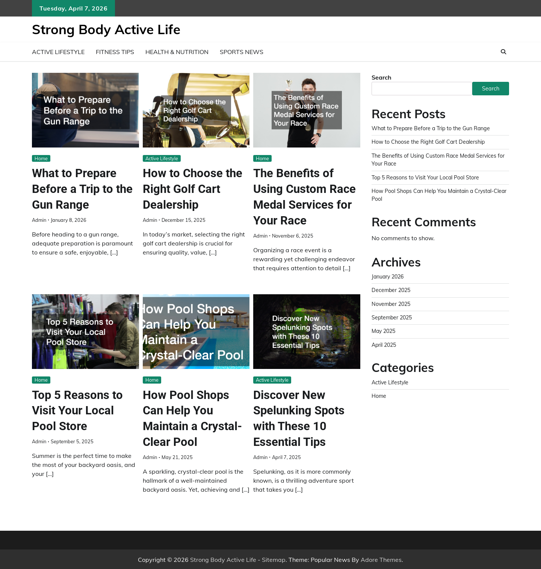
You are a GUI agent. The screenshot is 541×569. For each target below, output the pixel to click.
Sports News (241, 52)
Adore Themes (381, 559)
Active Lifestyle (58, 52)
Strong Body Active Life (106, 29)
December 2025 (392, 290)
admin (39, 220)
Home (41, 158)
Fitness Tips (115, 52)
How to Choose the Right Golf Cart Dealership (194, 188)
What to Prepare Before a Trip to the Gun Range (83, 188)
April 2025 (385, 345)
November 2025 (392, 304)
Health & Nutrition (177, 52)
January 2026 (389, 276)
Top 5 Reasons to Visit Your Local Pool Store (78, 410)
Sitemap (274, 559)
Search (381, 77)
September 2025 (393, 317)
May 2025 (384, 331)
